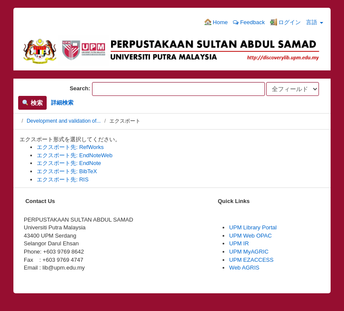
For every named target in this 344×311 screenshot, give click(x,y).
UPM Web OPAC (250, 235)
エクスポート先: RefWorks (70, 147)
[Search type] (292, 89)
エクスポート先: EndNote (69, 163)
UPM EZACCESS (251, 260)
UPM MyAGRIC (248, 251)
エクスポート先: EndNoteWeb (74, 155)
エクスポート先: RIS (63, 179)
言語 (314, 22)
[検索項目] (178, 89)
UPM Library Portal (253, 227)
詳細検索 (62, 102)
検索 (32, 102)
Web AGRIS (244, 267)
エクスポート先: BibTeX (67, 171)
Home (216, 22)
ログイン (285, 22)
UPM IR (239, 243)
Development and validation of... (64, 121)
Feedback (249, 22)
